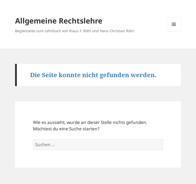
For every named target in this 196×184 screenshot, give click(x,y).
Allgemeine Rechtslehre (58, 21)
